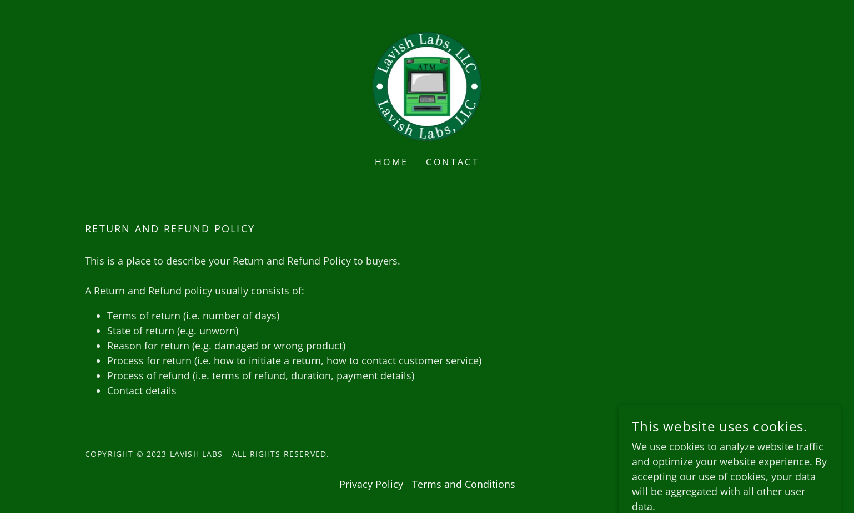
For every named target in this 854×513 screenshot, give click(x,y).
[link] (427, 85)
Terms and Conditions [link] (463, 484)
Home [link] (392, 162)
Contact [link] (452, 162)
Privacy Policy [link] (371, 484)
